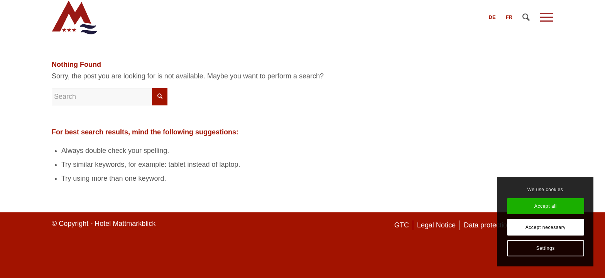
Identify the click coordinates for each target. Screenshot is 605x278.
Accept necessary (546, 227)
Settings (545, 248)
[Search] (526, 17)
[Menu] (544, 17)
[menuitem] (492, 17)
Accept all (545, 206)
